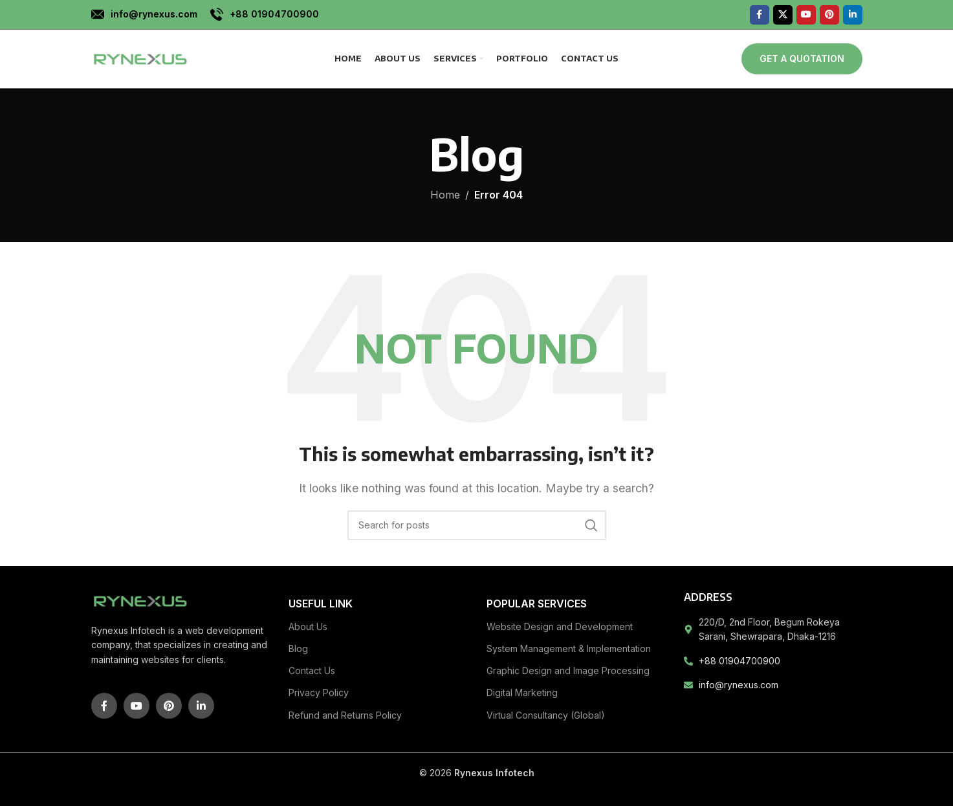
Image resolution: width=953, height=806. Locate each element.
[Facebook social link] (759, 15)
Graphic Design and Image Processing (568, 670)
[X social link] (783, 15)
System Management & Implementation (569, 648)
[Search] (476, 525)
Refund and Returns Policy (345, 715)
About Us (308, 626)
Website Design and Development (560, 626)
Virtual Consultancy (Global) (546, 715)
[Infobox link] (144, 14)
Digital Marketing (522, 692)
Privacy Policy (319, 692)
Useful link (321, 603)
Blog (298, 648)
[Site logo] (139, 57)
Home (445, 194)
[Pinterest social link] (829, 15)
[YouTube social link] (806, 15)
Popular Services (537, 603)
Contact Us (312, 670)
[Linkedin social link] (852, 15)
